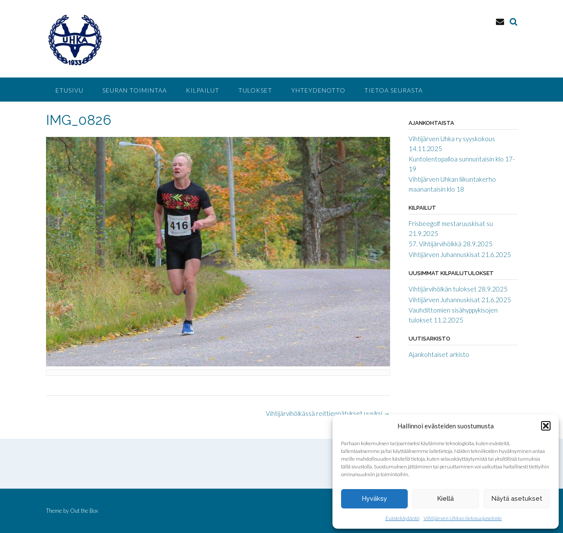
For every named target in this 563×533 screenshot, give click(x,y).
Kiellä (445, 498)
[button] (545, 425)
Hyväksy (374, 498)
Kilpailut (202, 90)
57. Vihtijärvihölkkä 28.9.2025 (450, 244)
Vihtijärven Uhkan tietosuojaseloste (463, 518)
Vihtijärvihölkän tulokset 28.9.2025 (458, 289)
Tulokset (255, 90)
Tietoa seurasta (393, 90)
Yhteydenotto (318, 90)
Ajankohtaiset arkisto (439, 354)
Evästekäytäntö (402, 518)
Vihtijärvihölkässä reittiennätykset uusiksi (328, 413)
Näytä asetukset (516, 498)
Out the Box (84, 510)
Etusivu (69, 90)
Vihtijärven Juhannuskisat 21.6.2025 (460, 254)
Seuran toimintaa (134, 90)
